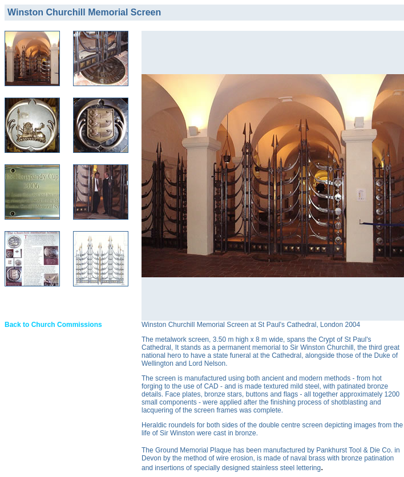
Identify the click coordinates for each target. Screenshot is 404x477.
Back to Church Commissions (53, 325)
